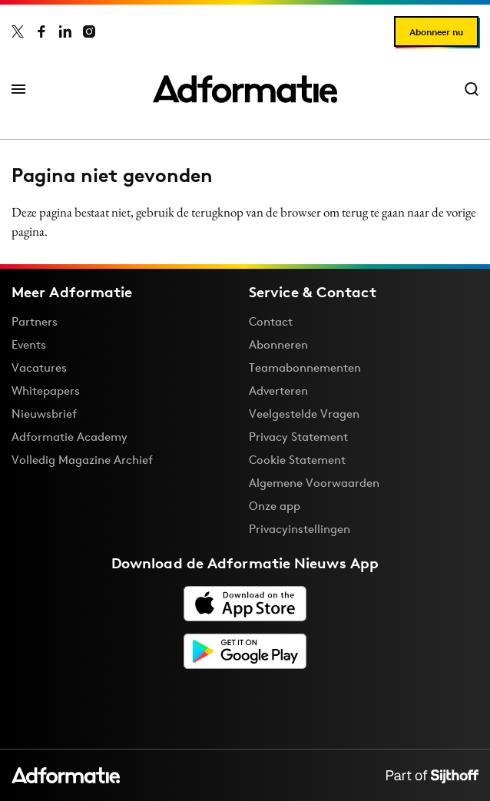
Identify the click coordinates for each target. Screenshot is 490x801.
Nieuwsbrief (44, 413)
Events (29, 344)
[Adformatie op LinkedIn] (65, 31)
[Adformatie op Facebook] (41, 31)
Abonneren (278, 344)
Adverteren (278, 390)
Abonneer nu (436, 32)
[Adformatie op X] (18, 31)
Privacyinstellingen (299, 529)
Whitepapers (46, 390)
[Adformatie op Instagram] (89, 31)
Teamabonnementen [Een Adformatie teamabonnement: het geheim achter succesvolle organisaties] (305, 367)
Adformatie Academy (69, 436)
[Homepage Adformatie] (245, 89)
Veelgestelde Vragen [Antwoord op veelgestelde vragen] (304, 413)
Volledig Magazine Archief (82, 459)
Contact (271, 321)
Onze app (274, 505)
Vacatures (39, 367)
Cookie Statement (297, 459)
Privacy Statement (298, 436)
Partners (35, 321)
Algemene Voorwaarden (314, 482)
